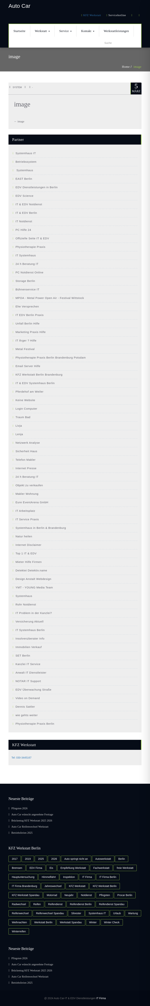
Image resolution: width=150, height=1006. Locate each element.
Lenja (19, 434)
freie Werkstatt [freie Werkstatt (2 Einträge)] (125, 867)
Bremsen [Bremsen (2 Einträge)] (17, 867)
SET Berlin (23, 655)
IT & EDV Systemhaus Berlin (35, 383)
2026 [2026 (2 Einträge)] (54, 858)
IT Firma (101, 998)
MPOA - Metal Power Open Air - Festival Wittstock (50, 297)
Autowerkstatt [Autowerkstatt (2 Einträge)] (103, 858)
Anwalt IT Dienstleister (31, 672)
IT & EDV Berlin (26, 212)
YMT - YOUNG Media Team (34, 587)
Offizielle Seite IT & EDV (32, 238)
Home (126, 66)
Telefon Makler (26, 459)
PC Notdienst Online (29, 272)
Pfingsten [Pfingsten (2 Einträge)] (104, 895)
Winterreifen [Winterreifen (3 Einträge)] (19, 931)
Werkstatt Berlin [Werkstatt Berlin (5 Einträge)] (43, 922)
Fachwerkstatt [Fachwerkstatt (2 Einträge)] (101, 867)
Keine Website (25, 400)
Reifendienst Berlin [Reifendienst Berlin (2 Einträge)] (81, 904)
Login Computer (26, 408)
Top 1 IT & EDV (26, 553)
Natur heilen (24, 536)
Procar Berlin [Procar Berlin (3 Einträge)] (124, 895)
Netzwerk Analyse (28, 442)
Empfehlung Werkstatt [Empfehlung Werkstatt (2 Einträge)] (73, 867)
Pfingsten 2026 (19, 808)
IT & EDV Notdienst (29, 204)
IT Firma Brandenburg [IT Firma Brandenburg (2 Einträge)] (24, 886)
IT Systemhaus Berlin (30, 630)
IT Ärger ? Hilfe (26, 340)
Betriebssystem (26, 161)
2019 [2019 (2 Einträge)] (28, 858)
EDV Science (24, 195)
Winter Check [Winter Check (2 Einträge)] (112, 922)
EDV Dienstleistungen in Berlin (37, 187)
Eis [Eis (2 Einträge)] (51, 867)
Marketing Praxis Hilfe (31, 332)
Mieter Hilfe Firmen (29, 561)
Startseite (19, 31)
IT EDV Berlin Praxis (30, 315)
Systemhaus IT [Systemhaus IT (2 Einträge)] (97, 913)
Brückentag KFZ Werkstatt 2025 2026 (31, 820)
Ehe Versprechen (27, 306)
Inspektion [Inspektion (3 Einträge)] (69, 877)
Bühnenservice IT (28, 289)
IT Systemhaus (26, 255)
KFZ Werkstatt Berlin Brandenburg (39, 374)
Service (65, 31)
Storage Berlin (25, 280)
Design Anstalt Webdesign (33, 578)
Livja (19, 425)
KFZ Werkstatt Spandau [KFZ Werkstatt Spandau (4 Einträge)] (25, 895)
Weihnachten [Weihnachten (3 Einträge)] (19, 922)
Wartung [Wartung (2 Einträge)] (133, 913)
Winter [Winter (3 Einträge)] (93, 922)
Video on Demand (28, 698)
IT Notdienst (24, 221)
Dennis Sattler (25, 706)
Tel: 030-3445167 (21, 757)
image (138, 66)
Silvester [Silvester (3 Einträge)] (76, 913)
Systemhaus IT (26, 153)
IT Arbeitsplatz (25, 510)
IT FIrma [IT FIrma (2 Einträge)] (87, 877)
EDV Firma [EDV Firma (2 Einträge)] (36, 867)
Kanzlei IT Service (28, 664)
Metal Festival (25, 349)
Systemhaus (24, 170)
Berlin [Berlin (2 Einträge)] (121, 858)
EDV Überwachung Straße (33, 689)
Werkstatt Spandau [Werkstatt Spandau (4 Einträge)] (71, 922)
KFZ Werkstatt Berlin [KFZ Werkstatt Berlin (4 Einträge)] (105, 886)
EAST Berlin (24, 178)
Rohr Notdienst (26, 604)
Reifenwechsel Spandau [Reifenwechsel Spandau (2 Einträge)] (50, 913)
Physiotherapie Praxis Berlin (35, 723)
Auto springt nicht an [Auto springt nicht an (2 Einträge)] (76, 858)
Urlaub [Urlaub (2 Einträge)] (117, 913)
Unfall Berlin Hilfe (28, 323)
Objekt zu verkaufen (29, 485)
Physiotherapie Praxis (30, 246)
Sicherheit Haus (26, 451)
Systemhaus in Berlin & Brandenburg (41, 527)
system (15, 87)
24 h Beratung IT (27, 263)
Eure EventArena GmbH (32, 502)
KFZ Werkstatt (92, 15)
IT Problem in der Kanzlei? (34, 613)
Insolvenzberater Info (30, 638)
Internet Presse (26, 468)
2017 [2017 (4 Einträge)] (15, 858)
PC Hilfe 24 (23, 229)
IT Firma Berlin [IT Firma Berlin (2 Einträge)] (107, 877)
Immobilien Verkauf (29, 647)
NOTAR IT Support (28, 681)
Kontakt (87, 31)
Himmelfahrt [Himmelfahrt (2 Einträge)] (49, 877)
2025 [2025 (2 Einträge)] (41, 858)
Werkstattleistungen (116, 31)
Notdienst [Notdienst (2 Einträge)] (86, 895)
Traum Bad (23, 417)
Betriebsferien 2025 (22, 832)
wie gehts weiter (27, 715)
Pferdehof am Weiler (30, 391)
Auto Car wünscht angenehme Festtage (32, 814)
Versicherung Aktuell (30, 621)
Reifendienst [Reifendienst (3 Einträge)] (55, 904)
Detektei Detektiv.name (31, 570)
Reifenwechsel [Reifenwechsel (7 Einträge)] (20, 913)
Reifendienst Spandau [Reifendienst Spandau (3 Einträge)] (112, 904)
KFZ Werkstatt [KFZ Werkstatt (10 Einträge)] (77, 886)
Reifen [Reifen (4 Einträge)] (37, 904)
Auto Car (19, 6)
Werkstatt (42, 31)
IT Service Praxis (27, 519)
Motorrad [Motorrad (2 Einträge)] (52, 895)
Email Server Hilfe (28, 366)
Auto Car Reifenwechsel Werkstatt (30, 826)
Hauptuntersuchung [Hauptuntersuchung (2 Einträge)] (23, 877)
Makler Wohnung (27, 493)
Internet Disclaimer (28, 544)
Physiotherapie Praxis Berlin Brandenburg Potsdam (51, 357)
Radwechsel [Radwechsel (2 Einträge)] (19, 904)
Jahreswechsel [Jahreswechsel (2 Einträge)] (53, 886)
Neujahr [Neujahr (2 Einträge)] (69, 895)
